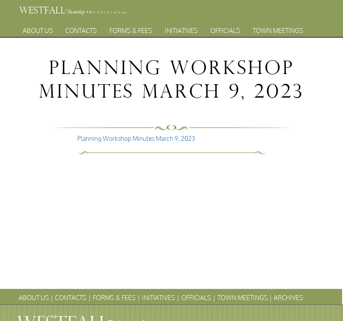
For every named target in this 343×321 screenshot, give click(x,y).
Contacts (81, 28)
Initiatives (181, 28)
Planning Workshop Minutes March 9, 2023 (136, 138)
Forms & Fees (130, 28)
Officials (225, 28)
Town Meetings (278, 28)
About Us (38, 28)
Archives (163, 38)
